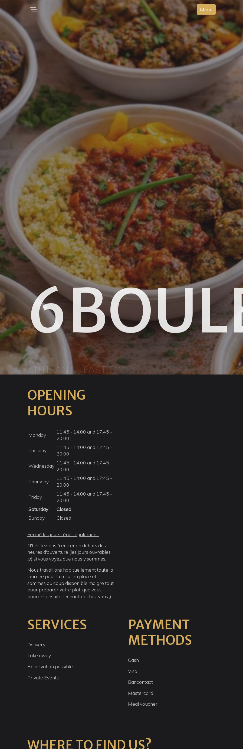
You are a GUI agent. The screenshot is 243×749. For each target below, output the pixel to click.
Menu (206, 9)
